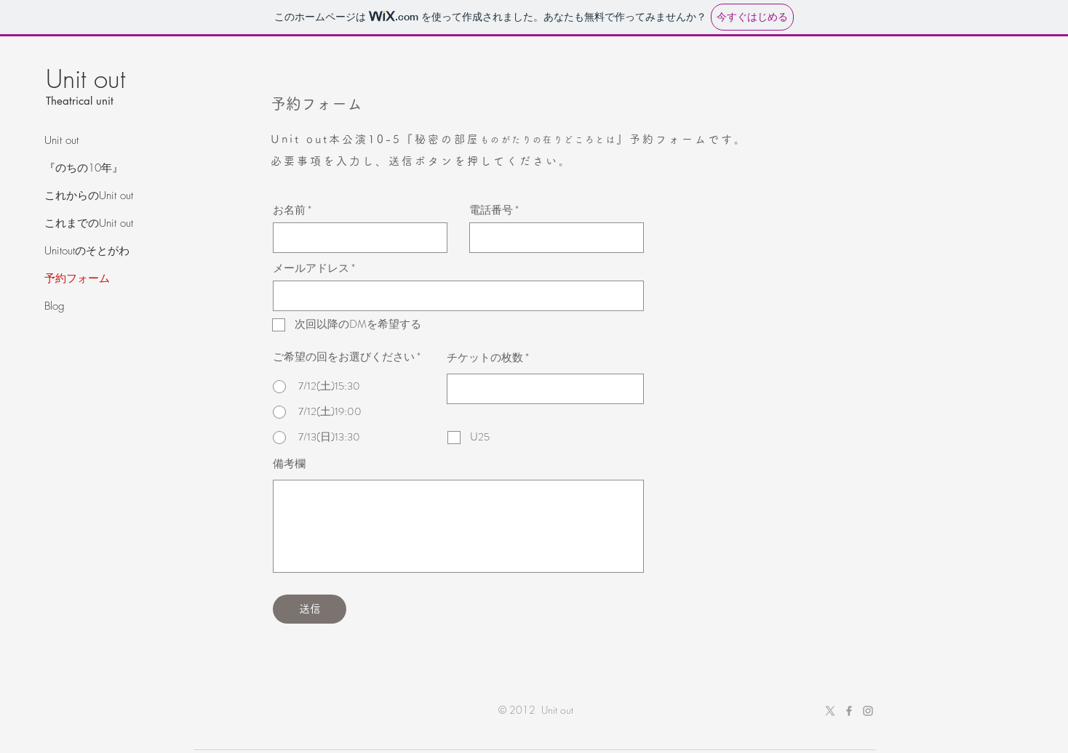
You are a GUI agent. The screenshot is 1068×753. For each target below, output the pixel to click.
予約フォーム (77, 278)
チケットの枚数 (485, 358)
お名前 (289, 210)
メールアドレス (311, 268)
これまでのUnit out (88, 223)
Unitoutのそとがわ (86, 250)
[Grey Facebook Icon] (849, 710)
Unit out (61, 140)
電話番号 (491, 210)
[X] (830, 710)
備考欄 (289, 464)
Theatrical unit (79, 101)
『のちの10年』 (83, 168)
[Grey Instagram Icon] (867, 710)
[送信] (309, 609)
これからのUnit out (88, 195)
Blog (54, 306)
